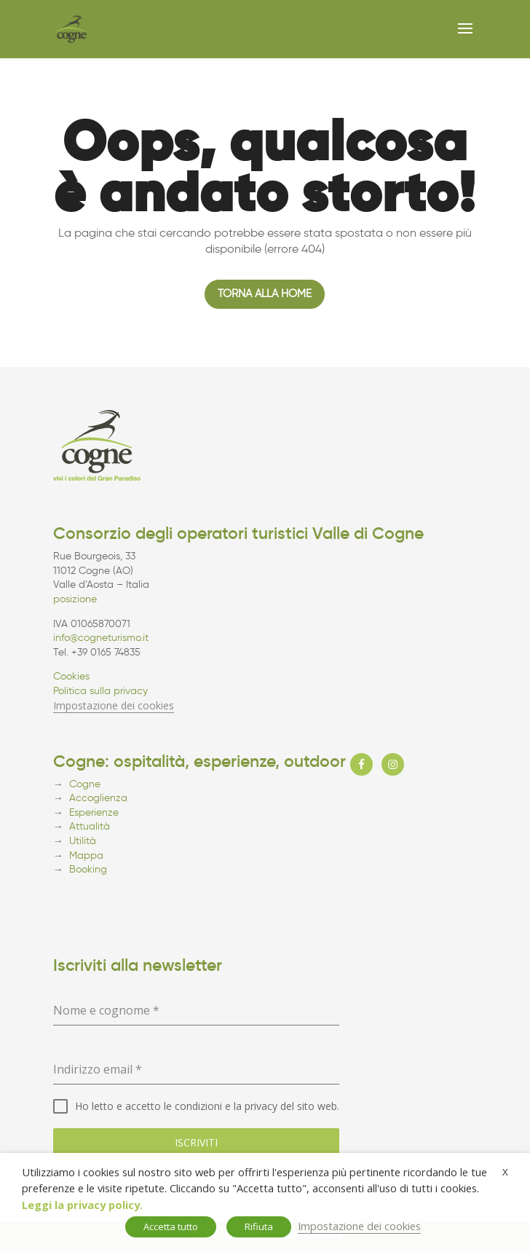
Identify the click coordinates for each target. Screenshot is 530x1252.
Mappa (86, 855)
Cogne (84, 784)
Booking (88, 869)
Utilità (82, 841)
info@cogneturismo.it (101, 637)
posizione (75, 599)
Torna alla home (265, 293)
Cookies (71, 676)
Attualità (89, 826)
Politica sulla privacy (100, 691)
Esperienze (94, 812)
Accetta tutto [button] (170, 1226)
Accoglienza (98, 798)
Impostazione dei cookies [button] (113, 705)
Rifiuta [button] (259, 1226)
